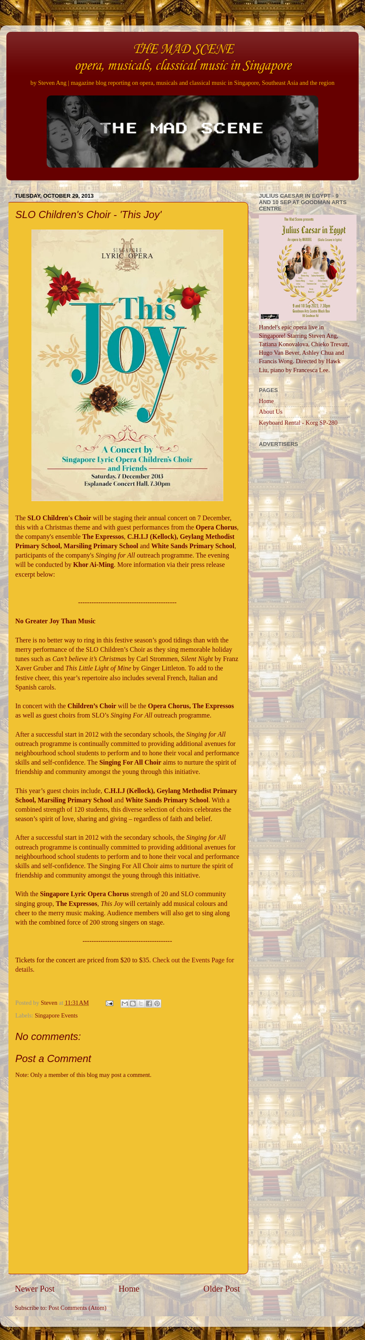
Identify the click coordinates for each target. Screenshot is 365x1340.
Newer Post (35, 1288)
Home (128, 1288)
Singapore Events (56, 1015)
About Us (271, 411)
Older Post (221, 1288)
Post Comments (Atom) (77, 1307)
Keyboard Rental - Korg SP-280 (298, 422)
